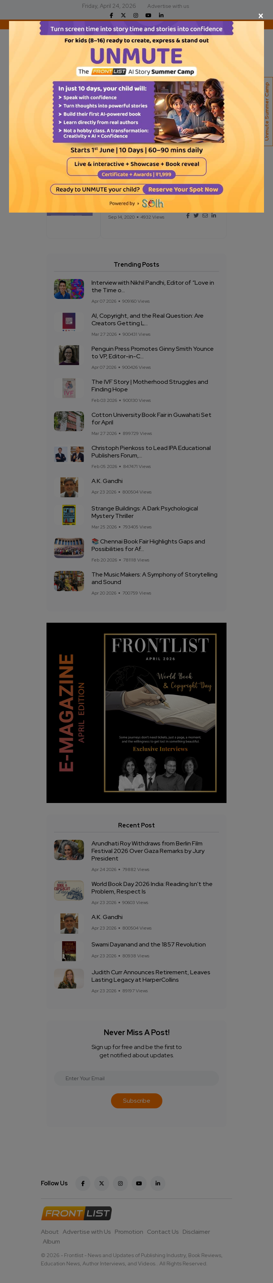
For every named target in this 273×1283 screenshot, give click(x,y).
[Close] (136, 16)
